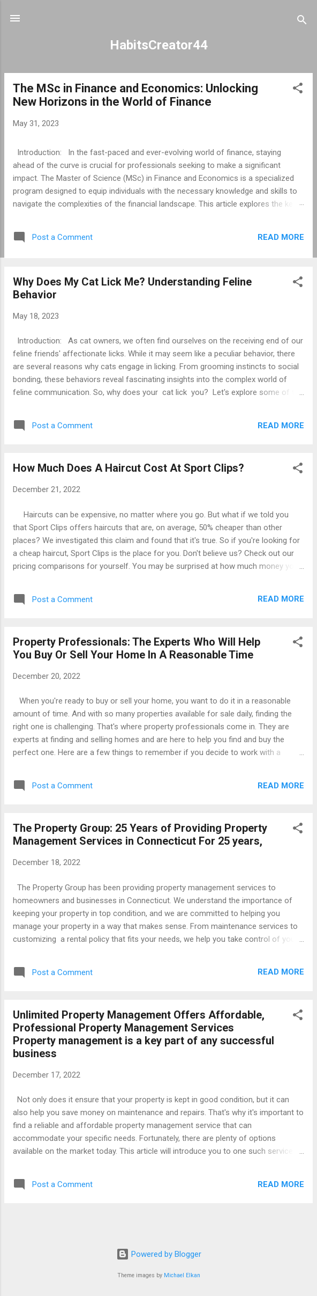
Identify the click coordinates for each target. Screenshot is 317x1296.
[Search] (302, 21)
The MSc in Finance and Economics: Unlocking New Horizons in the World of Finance (135, 95)
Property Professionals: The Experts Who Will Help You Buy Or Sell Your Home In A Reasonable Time (136, 648)
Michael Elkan (182, 1275)
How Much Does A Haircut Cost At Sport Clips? (128, 468)
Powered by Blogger (158, 1254)
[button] (297, 90)
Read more (281, 237)
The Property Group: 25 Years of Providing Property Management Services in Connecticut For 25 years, (140, 834)
